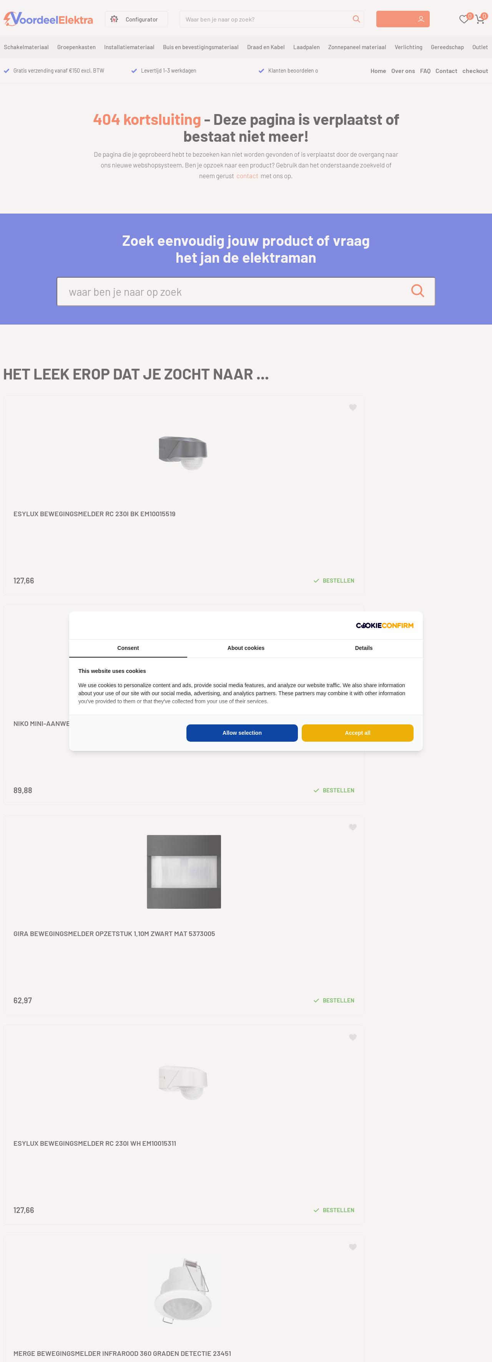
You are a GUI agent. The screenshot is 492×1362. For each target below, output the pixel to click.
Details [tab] (364, 648)
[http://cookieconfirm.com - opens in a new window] (385, 625)
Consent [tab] (128, 648)
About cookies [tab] (246, 648)
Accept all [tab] (358, 733)
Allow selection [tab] (242, 733)
